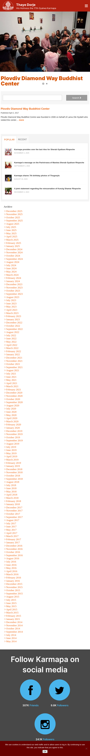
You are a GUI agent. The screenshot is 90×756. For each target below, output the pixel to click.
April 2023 (11, 309)
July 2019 (11, 447)
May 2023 (11, 306)
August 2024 (12, 262)
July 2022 (11, 335)
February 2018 (13, 501)
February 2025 (13, 243)
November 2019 (14, 434)
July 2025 (11, 227)
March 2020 (12, 421)
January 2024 (13, 281)
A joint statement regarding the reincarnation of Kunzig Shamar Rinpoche (47, 188)
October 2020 (13, 399)
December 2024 (14, 249)
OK (45, 751)
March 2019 (12, 459)
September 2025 (14, 220)
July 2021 (11, 373)
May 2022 (11, 341)
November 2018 (14, 472)
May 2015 (11, 606)
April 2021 (11, 383)
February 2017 (13, 539)
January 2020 (13, 427)
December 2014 (14, 622)
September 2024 (14, 259)
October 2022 (13, 325)
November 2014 (14, 625)
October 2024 (13, 255)
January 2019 (13, 466)
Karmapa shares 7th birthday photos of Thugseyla (37, 175)
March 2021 (12, 386)
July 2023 (11, 300)
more (21, 120)
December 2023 (14, 284)
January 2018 (13, 504)
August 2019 (12, 443)
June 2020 (11, 411)
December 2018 (14, 469)
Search (76, 98)
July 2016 (11, 561)
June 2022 (11, 338)
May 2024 (11, 271)
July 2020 (11, 408)
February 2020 (13, 424)
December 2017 (14, 507)
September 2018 (14, 478)
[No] (86, 748)
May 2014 (11, 641)
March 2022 (12, 348)
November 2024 (14, 252)
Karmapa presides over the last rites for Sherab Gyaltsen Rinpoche (44, 149)
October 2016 (13, 552)
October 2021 (13, 364)
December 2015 (14, 584)
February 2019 (13, 463)
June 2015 (11, 603)
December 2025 (14, 211)
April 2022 (11, 345)
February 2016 (13, 577)
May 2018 (11, 491)
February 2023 (13, 316)
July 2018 (11, 485)
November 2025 (14, 214)
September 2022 (14, 329)
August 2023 (12, 297)
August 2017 (12, 520)
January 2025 (13, 246)
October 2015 (13, 590)
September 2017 (14, 517)
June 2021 (11, 376)
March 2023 (12, 313)
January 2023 (13, 319)
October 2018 (13, 475)
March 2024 (12, 275)
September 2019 (14, 440)
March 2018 (12, 498)
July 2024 (11, 265)
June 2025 (11, 230)
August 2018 (12, 482)
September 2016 (14, 555)
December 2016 (14, 545)
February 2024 (13, 278)
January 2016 (13, 580)
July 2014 (11, 635)
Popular (9, 139)
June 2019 (11, 450)
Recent (22, 139)
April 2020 (11, 418)
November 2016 (14, 549)
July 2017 (11, 523)
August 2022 (12, 332)
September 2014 (14, 631)
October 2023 (13, 290)
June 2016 (11, 565)
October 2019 (13, 437)
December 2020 (14, 392)
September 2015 (14, 593)
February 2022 (13, 351)
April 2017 (11, 533)
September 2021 (14, 367)
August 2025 (12, 223)
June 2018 (11, 488)
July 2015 (11, 600)
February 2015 (13, 615)
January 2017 (13, 542)
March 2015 (12, 612)
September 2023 (14, 294)
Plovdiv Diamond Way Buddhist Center (25, 108)
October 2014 (13, 628)
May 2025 (11, 233)
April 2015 (11, 609)
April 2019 (11, 456)
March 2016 (12, 574)
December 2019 (14, 431)
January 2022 (13, 354)
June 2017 (11, 526)
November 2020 (14, 396)
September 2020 (14, 402)
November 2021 (14, 361)
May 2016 (11, 568)
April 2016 (11, 571)
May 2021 (11, 380)
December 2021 (14, 357)
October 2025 (13, 217)
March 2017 (12, 536)
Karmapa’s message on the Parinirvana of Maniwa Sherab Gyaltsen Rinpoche (49, 162)
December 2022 (14, 322)
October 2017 (13, 513)
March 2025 (12, 239)
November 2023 (14, 287)
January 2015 (13, 619)
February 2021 (13, 389)
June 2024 (11, 268)
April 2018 (11, 494)
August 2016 (12, 558)
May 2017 (11, 529)
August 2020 (12, 405)
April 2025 (11, 236)
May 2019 (11, 453)
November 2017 (14, 510)
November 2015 (14, 587)
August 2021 (12, 370)
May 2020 (11, 415)
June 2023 (11, 303)
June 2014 (11, 638)
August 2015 (12, 596)
